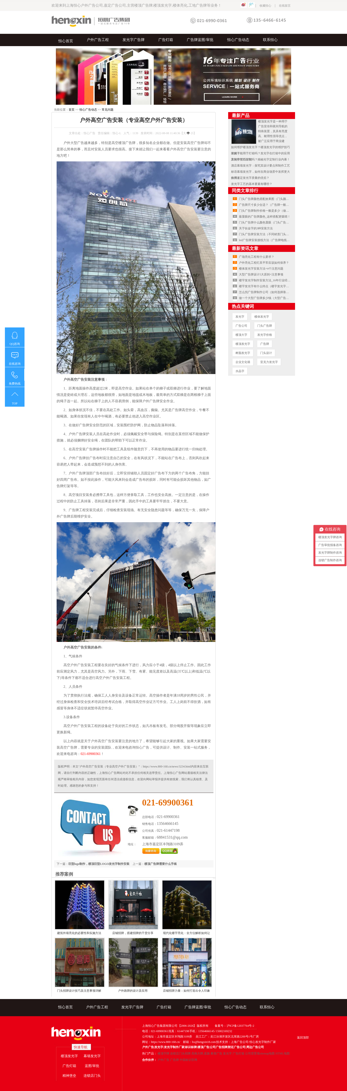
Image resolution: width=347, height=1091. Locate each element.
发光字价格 (264, 335)
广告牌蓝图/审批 (200, 40)
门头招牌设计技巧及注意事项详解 (79, 990)
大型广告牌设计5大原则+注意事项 (261, 274)
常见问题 (107, 109)
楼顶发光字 (242, 344)
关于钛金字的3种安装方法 (256, 228)
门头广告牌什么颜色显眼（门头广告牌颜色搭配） (271, 222)
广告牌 (264, 344)
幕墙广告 (216, 1053)
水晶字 (239, 371)
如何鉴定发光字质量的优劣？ (250, 178)
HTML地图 (282, 1053)
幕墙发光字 (92, 1056)
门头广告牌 (264, 325)
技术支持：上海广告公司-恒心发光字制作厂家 (246, 1042)
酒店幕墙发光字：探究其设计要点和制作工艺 (260, 165)
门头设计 (266, 353)
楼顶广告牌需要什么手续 (160, 864)
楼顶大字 (241, 335)
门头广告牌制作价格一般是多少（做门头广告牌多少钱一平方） (280, 210)
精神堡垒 (69, 1076)
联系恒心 (270, 40)
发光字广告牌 (134, 40)
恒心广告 (89, 133)
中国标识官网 (188, 1060)
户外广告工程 (98, 40)
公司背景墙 (252, 1053)
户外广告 (163, 1060)
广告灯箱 (165, 40)
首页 (71, 109)
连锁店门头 (92, 1076)
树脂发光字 (242, 353)
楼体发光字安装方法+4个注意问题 (261, 268)
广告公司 (241, 325)
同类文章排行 (245, 190)
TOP (14, 403)
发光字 (239, 316)
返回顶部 (303, 1037)
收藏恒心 (265, 5)
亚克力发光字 (269, 362)
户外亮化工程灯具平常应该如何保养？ (264, 262)
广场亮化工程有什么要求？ (256, 257)
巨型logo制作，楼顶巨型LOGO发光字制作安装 (98, 864)
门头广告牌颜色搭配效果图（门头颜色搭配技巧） (271, 199)
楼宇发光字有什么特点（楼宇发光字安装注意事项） (273, 286)
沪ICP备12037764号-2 (240, 1025)
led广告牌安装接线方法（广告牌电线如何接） (268, 240)
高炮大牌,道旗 (200, 1053)
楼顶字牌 (163, 1053)
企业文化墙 (242, 362)
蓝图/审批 (92, 1066)
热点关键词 (243, 306)
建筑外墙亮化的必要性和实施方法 (79, 933)
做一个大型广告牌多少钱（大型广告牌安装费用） (271, 298)
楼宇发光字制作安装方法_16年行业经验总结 (267, 280)
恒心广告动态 (238, 40)
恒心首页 (65, 41)
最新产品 (240, 115)
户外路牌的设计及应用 (133, 990)
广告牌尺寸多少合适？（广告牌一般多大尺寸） (270, 205)
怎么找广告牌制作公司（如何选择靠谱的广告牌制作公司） (277, 292)
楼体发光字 (261, 316)
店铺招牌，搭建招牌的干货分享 (132, 933)
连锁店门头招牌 (180, 1053)
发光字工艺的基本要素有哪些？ (251, 184)
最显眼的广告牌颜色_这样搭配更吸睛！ (264, 216)
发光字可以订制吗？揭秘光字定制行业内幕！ (260, 159)
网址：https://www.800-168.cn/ (161, 1042)
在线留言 (285, 5)
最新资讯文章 (245, 248)
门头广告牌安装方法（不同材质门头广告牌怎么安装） (274, 234)
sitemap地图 (267, 1053)
